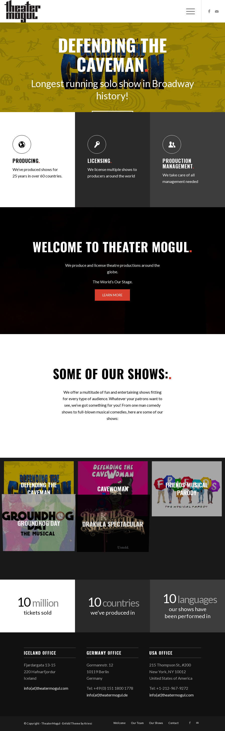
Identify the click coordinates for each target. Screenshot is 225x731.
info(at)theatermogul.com (46, 688)
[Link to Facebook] (209, 11)
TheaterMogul (50, 723)
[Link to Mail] (216, 11)
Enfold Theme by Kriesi (77, 723)
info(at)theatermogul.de (107, 694)
